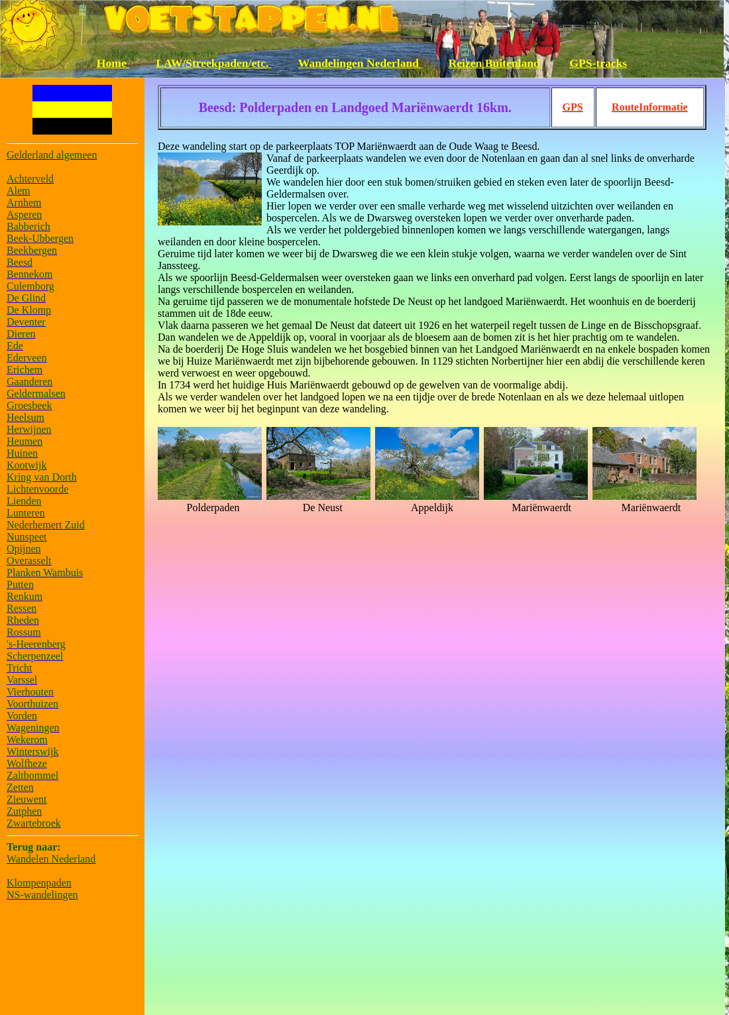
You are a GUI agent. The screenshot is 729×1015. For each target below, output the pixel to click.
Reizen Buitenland (496, 63)
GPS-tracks (598, 63)
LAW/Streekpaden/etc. (214, 63)
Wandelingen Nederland (360, 63)
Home (113, 63)
